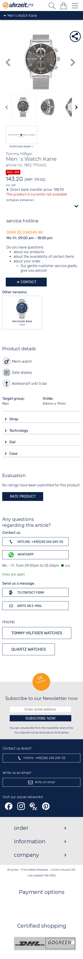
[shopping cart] (63, 6)
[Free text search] (52, 6)
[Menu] (75, 6)
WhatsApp (21, 554)
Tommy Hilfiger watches (36, 633)
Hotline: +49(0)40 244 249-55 (35, 541)
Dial (12, 442)
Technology (19, 430)
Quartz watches (28, 649)
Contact (28, 282)
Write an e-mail (25, 605)
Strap (14, 419)
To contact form (26, 592)
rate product (23, 496)
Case (13, 453)
